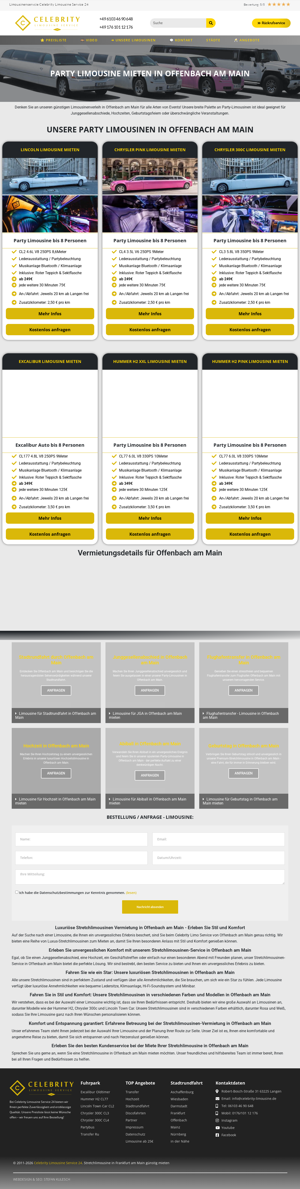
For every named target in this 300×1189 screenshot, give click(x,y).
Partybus (87, 1127)
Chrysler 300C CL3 (95, 1113)
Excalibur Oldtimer (95, 1092)
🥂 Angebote (247, 40)
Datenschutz (135, 1134)
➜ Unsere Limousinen (133, 40)
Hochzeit (132, 1099)
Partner (131, 1120)
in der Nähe (180, 1141)
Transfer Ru (90, 1134)
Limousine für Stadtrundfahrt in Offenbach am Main (55, 715)
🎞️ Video (89, 40)
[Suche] (211, 23)
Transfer (132, 1092)
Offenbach (179, 1120)
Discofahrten (136, 1113)
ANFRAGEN (56, 690)
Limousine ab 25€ (139, 1141)
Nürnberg (178, 1134)
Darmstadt (179, 1106)
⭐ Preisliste (53, 40)
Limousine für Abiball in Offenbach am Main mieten (147, 801)
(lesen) (131, 892)
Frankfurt (178, 1113)
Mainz (175, 1127)
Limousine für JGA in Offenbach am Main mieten (145, 715)
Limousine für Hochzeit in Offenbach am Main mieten (55, 801)
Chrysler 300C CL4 (95, 1120)
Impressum (134, 1127)
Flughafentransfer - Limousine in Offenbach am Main (241, 715)
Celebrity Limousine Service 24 (58, 1163)
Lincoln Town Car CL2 (97, 1106)
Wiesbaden (179, 1099)
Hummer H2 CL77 (94, 1099)
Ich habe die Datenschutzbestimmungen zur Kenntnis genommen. (77, 892)
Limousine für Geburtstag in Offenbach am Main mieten (240, 801)
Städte (213, 40)
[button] (56, 715)
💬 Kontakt (181, 40)
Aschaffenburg (182, 1092)
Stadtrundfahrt (137, 1106)
